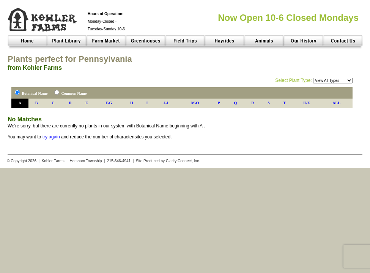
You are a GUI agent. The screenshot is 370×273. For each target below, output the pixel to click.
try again (51, 137)
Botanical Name (35, 93)
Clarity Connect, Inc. (183, 161)
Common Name (74, 93)
